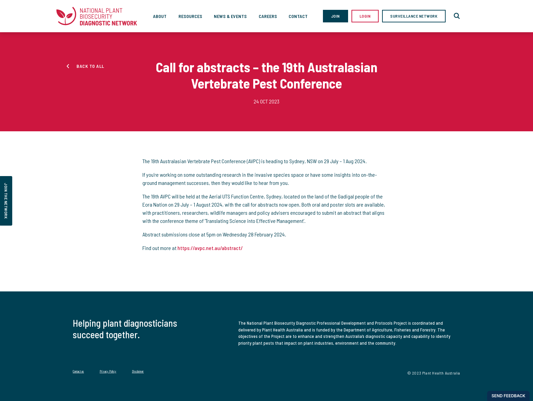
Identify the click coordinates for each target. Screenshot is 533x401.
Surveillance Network (413, 16)
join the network (6, 201)
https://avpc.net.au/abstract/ (210, 248)
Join (335, 16)
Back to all (90, 66)
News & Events (230, 16)
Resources (190, 16)
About (160, 16)
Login (365, 16)
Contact (298, 16)
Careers (268, 16)
